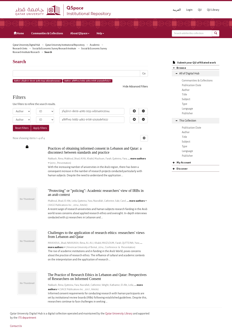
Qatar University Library (119, 313)
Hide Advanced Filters (135, 86)
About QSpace (79, 33)
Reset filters (22, 128)
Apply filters (40, 128)
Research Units (20, 48)
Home (19, 33)
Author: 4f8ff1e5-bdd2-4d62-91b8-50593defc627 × (87, 81)
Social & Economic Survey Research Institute (54, 48)
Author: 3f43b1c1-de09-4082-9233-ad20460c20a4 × (37, 81)
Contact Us (16, 326)
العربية (177, 9)
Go (144, 73)
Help (100, 33)
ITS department (27, 317)
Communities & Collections (47, 33)
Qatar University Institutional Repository (65, 45)
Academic (95, 45)
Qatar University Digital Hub (26, 45)
